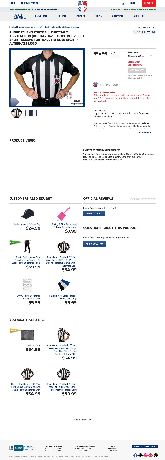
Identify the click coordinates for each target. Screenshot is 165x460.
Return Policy (75, 456)
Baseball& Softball (20, 18)
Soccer (98, 18)
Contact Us (96, 456)
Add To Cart (137, 70)
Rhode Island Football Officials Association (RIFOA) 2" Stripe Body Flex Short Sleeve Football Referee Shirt (62, 349)
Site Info (54, 456)
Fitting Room (109, 84)
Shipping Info (86, 456)
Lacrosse (80, 18)
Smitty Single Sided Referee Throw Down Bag (63, 297)
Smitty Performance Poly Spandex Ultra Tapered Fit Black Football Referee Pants (26, 260)
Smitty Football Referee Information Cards (28, 297)
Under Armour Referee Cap (27, 224)
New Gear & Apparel (47, 11)
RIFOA (39, 27)
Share (14, 101)
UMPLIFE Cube (33, 345)
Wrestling (138, 18)
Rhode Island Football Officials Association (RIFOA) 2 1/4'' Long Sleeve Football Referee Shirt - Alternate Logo (61, 261)
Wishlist (137, 32)
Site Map (47, 456)
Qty (113, 52)
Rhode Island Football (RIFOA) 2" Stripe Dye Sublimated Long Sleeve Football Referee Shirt (25, 387)
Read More (145, 132)
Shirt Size (133, 52)
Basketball (41, 18)
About (12, 4)
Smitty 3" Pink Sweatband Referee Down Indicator (64, 225)
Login (132, 4)
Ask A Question (94, 244)
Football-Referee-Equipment (22, 27)
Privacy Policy (64, 456)
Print (149, 32)
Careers (105, 456)
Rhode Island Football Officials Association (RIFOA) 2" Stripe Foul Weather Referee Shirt (62, 387)
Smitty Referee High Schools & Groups (62, 27)
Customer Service (29, 4)
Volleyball (117, 18)
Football (61, 18)
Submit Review (94, 213)
